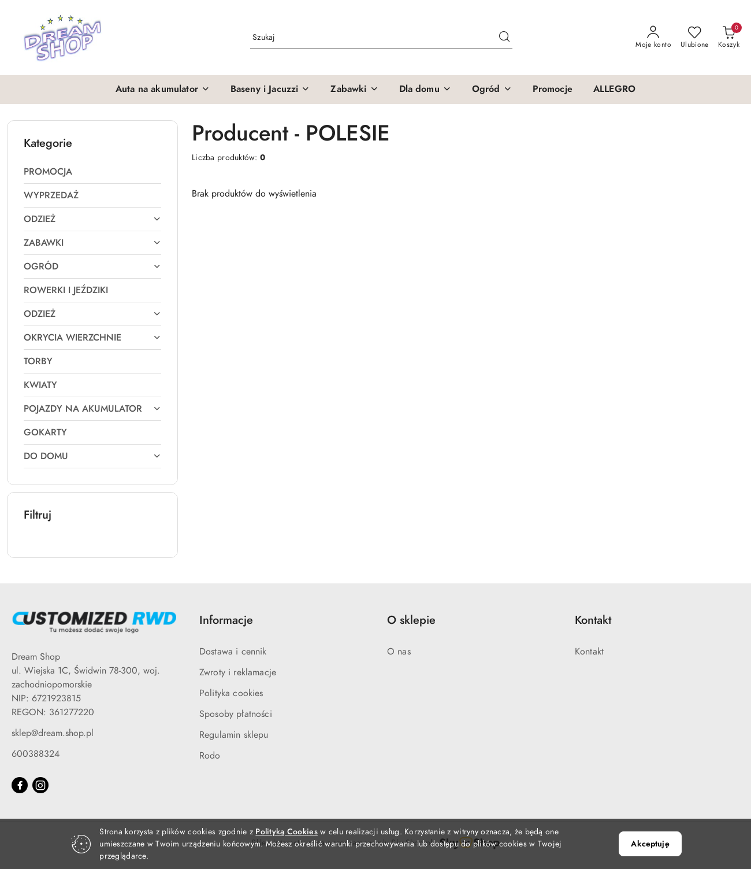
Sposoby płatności (235, 714)
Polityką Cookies (286, 831)
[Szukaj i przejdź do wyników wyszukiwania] (504, 37)
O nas (399, 651)
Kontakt (589, 651)
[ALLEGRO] (614, 89)
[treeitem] (92, 171)
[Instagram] (40, 785)
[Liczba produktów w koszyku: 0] (728, 38)
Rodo (210, 755)
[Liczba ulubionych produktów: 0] (694, 38)
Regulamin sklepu (234, 735)
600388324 (36, 754)
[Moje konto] (653, 38)
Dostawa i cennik (233, 651)
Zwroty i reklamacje (237, 672)
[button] (162, 89)
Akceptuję (650, 843)
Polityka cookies (231, 693)
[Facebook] (20, 785)
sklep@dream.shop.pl (53, 733)
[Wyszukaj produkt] (381, 37)
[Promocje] (552, 89)
